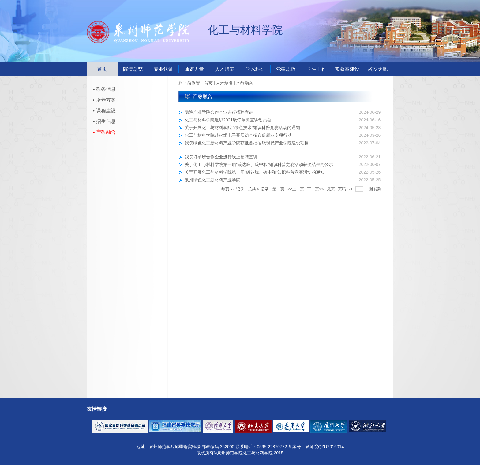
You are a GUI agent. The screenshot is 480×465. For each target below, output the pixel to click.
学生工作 (316, 69)
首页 (102, 69)
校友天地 (378, 69)
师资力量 (194, 69)
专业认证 (163, 69)
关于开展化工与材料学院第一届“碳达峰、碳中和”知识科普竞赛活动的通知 (254, 172)
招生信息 (106, 121)
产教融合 (106, 132)
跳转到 (376, 189)
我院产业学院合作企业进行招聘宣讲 (219, 112)
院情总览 (133, 69)
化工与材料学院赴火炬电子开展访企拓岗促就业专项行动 (238, 135)
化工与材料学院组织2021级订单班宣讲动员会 (228, 119)
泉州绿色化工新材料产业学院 (212, 179)
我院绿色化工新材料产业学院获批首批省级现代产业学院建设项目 (247, 142)
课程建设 (106, 110)
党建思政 (286, 69)
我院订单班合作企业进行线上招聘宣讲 (221, 156)
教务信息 (106, 89)
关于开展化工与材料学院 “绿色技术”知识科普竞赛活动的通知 (242, 127)
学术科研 (255, 69)
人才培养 (224, 69)
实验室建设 (347, 69)
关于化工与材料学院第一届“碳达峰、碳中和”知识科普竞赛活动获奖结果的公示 (259, 164)
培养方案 (106, 99)
